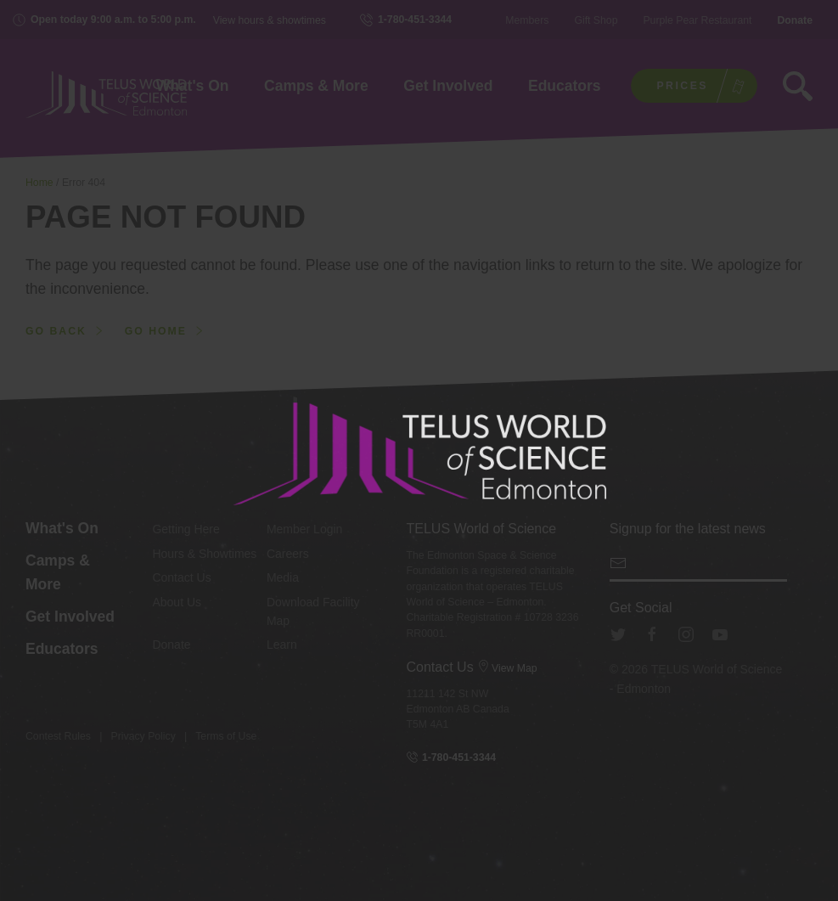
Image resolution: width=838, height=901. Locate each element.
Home (40, 183)
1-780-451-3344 (406, 20)
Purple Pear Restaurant (697, 20)
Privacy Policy (143, 736)
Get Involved (447, 85)
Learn (282, 644)
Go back (56, 331)
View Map (507, 668)
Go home (156, 331)
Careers (288, 553)
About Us (176, 602)
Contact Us (181, 577)
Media (283, 577)
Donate (795, 20)
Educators (564, 85)
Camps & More (316, 85)
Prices (682, 86)
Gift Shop (595, 20)
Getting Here (185, 529)
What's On (192, 85)
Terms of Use (225, 736)
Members (526, 20)
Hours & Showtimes (204, 553)
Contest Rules (58, 736)
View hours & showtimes (269, 20)
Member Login (305, 529)
